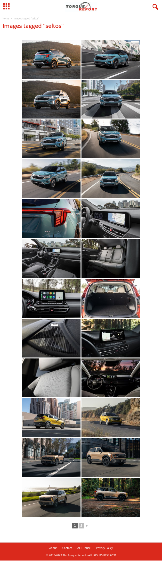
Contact (67, 548)
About (53, 548)
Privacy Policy (104, 548)
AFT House (83, 548)
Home (5, 19)
